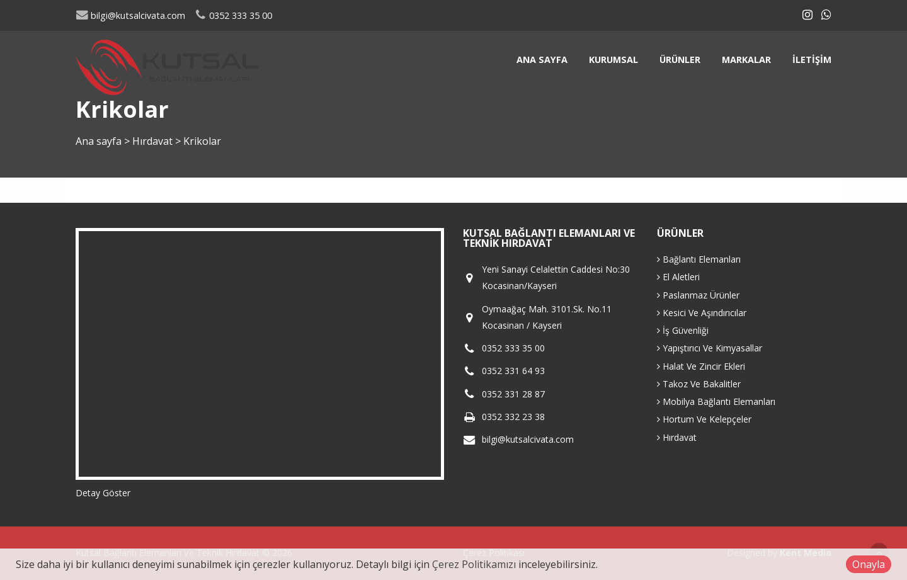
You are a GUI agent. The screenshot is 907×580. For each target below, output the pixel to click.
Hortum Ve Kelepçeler (704, 419)
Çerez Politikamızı (474, 564)
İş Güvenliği (683, 330)
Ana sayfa (542, 59)
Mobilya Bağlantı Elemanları (716, 401)
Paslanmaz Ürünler (698, 295)
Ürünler (679, 59)
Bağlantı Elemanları (699, 259)
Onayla (868, 564)
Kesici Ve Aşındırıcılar (701, 313)
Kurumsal (613, 59)
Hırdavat (153, 141)
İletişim (811, 59)
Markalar (746, 59)
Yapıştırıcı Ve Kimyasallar (709, 348)
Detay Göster (103, 493)
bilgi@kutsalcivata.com (130, 15)
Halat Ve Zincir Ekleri (701, 366)
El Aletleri (678, 277)
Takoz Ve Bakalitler (699, 384)
